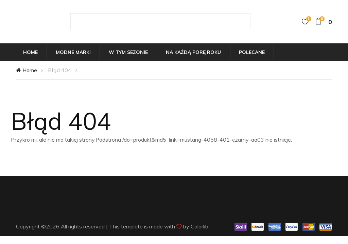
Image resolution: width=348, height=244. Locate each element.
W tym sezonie (128, 52)
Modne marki (73, 52)
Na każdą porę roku (193, 52)
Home (30, 52)
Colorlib (199, 226)
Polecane (252, 52)
